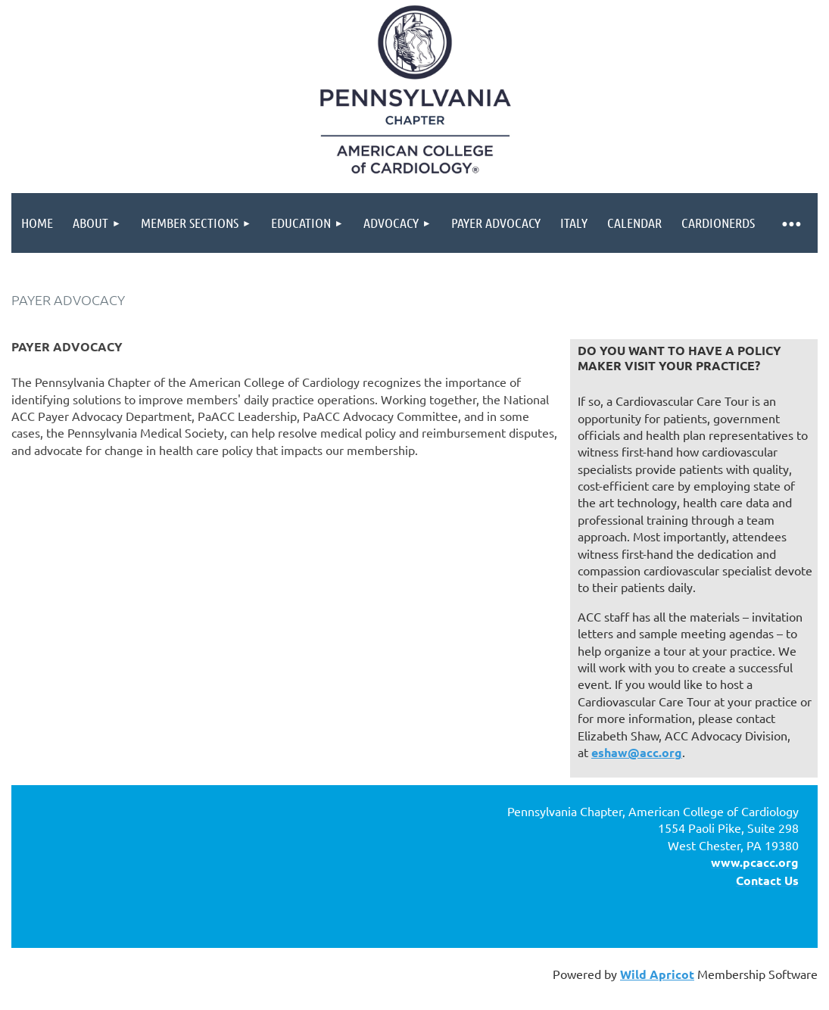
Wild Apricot (657, 974)
